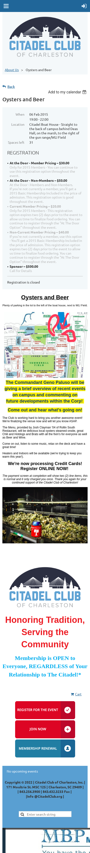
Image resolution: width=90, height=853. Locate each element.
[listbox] (68, 92)
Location (17, 124)
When (20, 114)
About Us (12, 70)
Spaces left (16, 142)
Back (11, 86)
